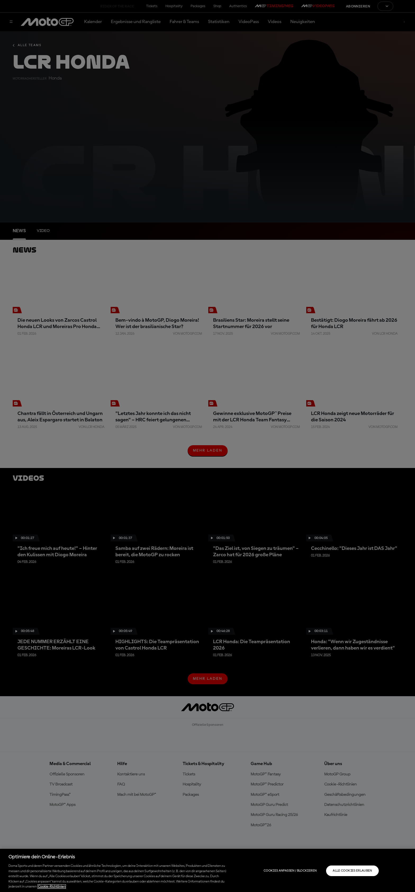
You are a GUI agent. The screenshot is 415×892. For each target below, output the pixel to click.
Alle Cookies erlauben (352, 870)
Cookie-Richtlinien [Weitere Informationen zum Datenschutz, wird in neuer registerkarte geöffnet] (51, 886)
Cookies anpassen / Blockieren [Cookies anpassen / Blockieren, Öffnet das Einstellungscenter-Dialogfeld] (290, 870)
